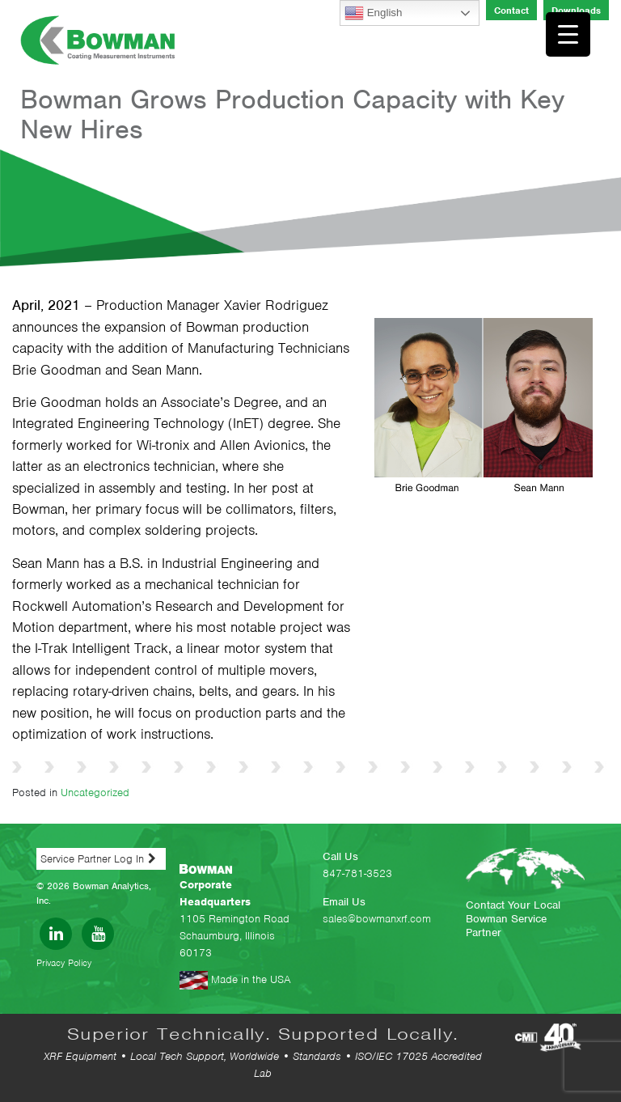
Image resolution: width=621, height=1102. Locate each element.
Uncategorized (95, 792)
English (373, 13)
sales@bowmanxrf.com (377, 919)
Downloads (576, 10)
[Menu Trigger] (568, 34)
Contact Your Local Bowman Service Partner (513, 918)
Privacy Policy (63, 962)
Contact (511, 10)
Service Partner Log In (92, 859)
